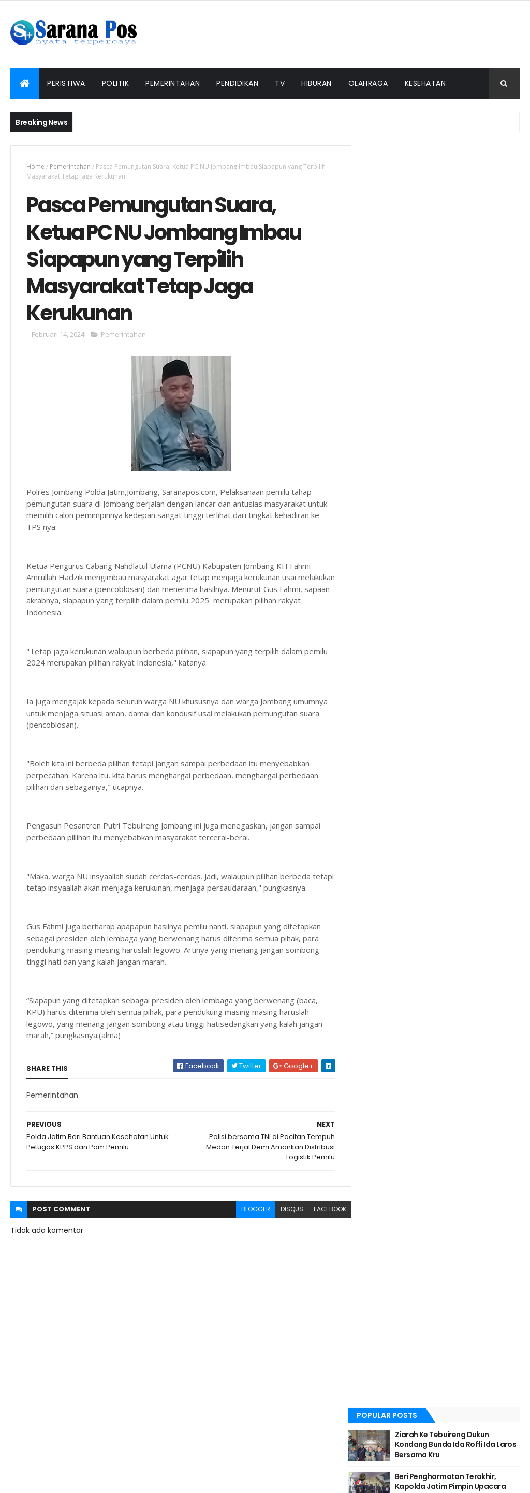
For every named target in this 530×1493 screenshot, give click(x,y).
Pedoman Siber (301, 1463)
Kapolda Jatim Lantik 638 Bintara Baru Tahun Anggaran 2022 (460, 276)
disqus (285, 1223)
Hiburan (316, 83)
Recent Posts (401, 312)
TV (280, 83)
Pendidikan (237, 83)
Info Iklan (369, 1463)
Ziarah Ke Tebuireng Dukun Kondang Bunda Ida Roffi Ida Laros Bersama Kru (458, 183)
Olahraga (368, 83)
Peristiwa (66, 83)
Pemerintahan (172, 83)
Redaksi (167, 1463)
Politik (115, 83)
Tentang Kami (235, 1463)
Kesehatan (425, 83)
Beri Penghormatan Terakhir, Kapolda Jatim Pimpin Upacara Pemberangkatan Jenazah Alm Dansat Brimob (463, 230)
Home (35, 166)
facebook (323, 1223)
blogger (248, 1223)
